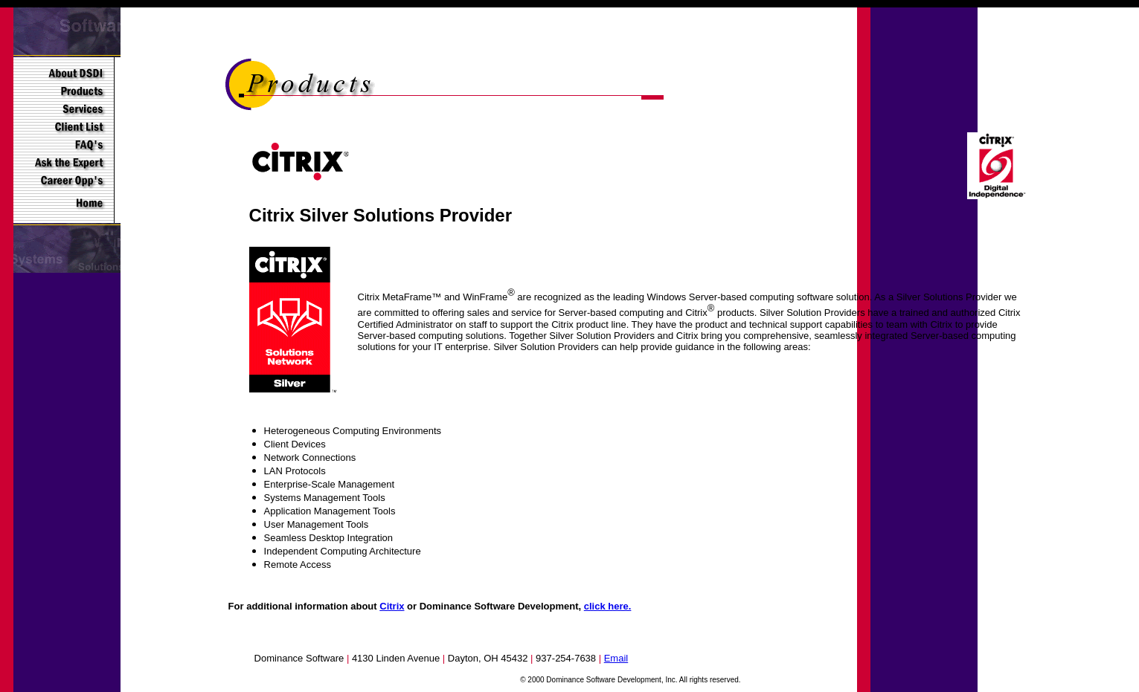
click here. (608, 606)
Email (616, 658)
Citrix (391, 606)
